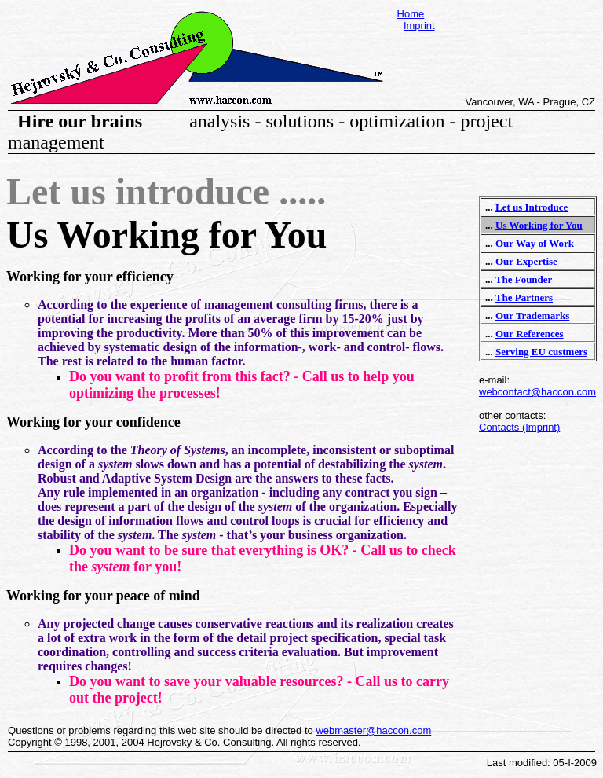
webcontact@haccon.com (537, 392)
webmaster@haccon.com (373, 730)
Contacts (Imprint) (519, 427)
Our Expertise (526, 261)
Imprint (419, 25)
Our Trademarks (532, 315)
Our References (529, 333)
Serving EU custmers (541, 352)
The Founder (524, 279)
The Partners (524, 297)
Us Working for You (539, 225)
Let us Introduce (531, 207)
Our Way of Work (534, 243)
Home (411, 14)
